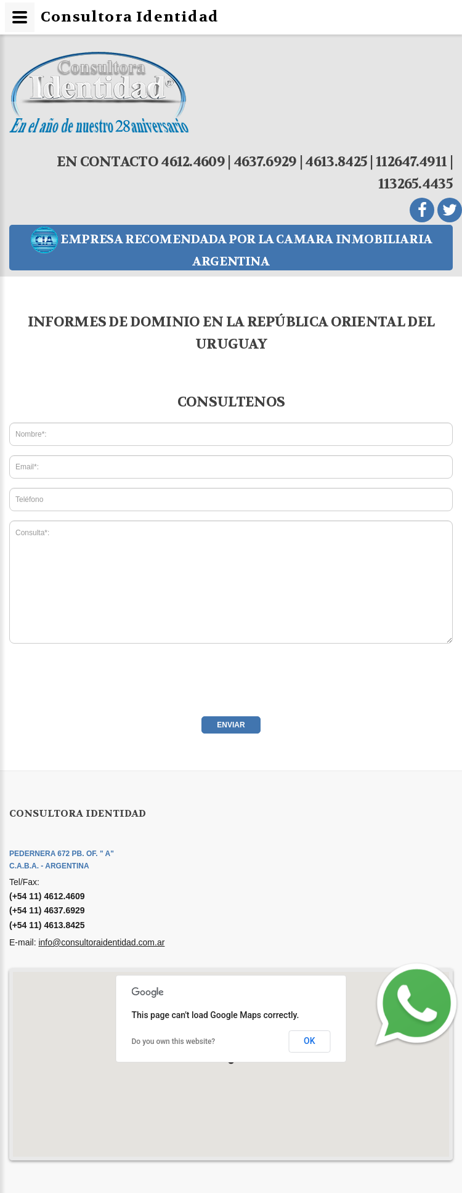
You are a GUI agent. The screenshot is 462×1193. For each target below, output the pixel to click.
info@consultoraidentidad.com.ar (101, 942)
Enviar (231, 725)
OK (309, 1041)
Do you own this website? (174, 1041)
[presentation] (103, 677)
